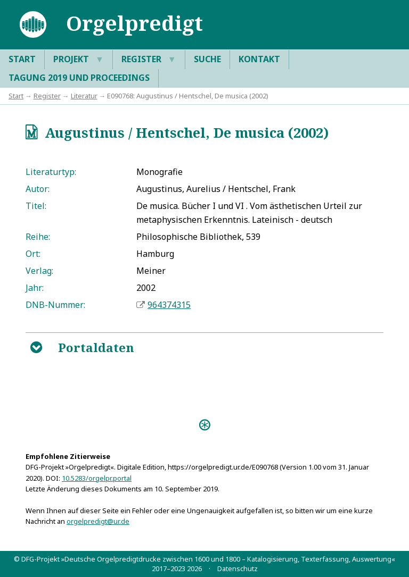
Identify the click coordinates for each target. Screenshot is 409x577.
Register (148, 59)
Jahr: (35, 288)
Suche (207, 59)
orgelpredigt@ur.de (98, 521)
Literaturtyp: (51, 172)
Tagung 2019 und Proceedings (79, 77)
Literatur (84, 96)
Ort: (33, 254)
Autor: (38, 189)
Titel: (36, 206)
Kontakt (259, 59)
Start (22, 59)
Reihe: (38, 236)
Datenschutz (237, 568)
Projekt (78, 59)
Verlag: (39, 271)
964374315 (169, 305)
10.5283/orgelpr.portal (97, 478)
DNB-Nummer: (55, 305)
